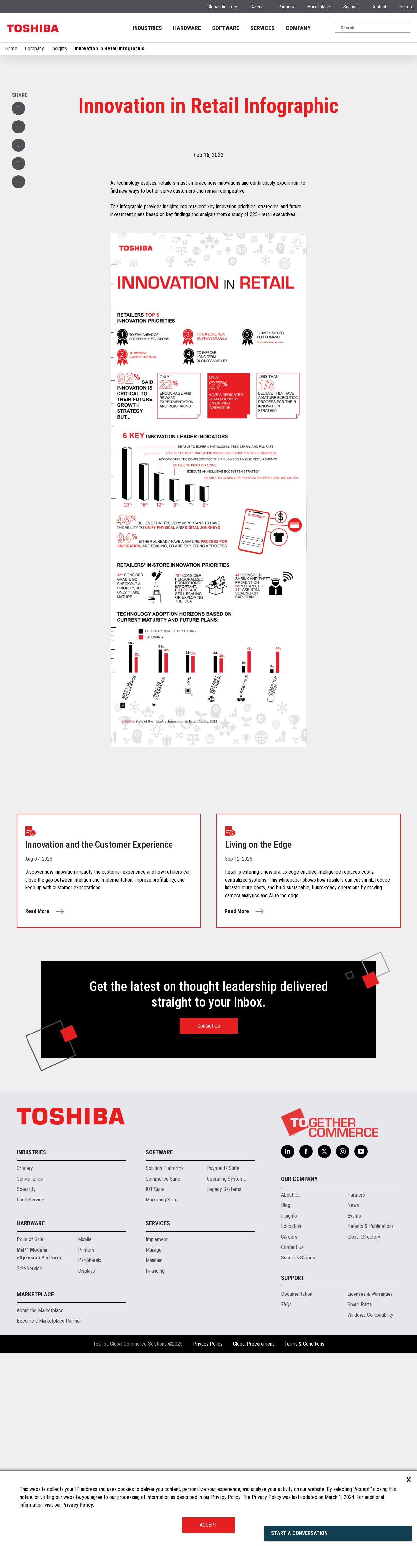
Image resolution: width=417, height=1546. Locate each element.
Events (354, 1216)
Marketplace (318, 6)
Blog (285, 1205)
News (353, 1205)
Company (34, 49)
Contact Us (208, 1026)
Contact (379, 6)
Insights (59, 49)
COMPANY (298, 28)
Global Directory (222, 6)
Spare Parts (359, 1304)
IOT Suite (155, 1189)
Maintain (154, 1260)
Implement (157, 1239)
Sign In (406, 6)
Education (291, 1226)
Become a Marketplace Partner (49, 1321)
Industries (31, 1152)
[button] (18, 163)
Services (158, 1223)
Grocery (25, 1168)
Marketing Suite (162, 1200)
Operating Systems (226, 1179)
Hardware (31, 1223)
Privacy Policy (208, 1344)
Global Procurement (253, 1344)
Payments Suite (223, 1168)
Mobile (85, 1239)
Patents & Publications (370, 1226)
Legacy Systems (224, 1189)
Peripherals (89, 1260)
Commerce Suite (163, 1179)
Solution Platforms (165, 1168)
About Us (290, 1195)
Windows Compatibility (370, 1315)
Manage (154, 1250)
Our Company (299, 1178)
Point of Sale (30, 1239)
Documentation (296, 1294)
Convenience (30, 1179)
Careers (257, 6)
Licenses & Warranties (370, 1294)
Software (159, 1152)
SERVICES (262, 28)
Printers (86, 1250)
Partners (286, 6)
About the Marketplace (40, 1310)
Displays (86, 1271)
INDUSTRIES (147, 28)
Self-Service (29, 1268)
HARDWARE (187, 28)
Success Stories (298, 1258)
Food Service (30, 1200)
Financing (155, 1271)
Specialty (26, 1189)
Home (11, 49)
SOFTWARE (225, 28)
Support (350, 6)
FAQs (286, 1304)
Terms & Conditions (304, 1344)
